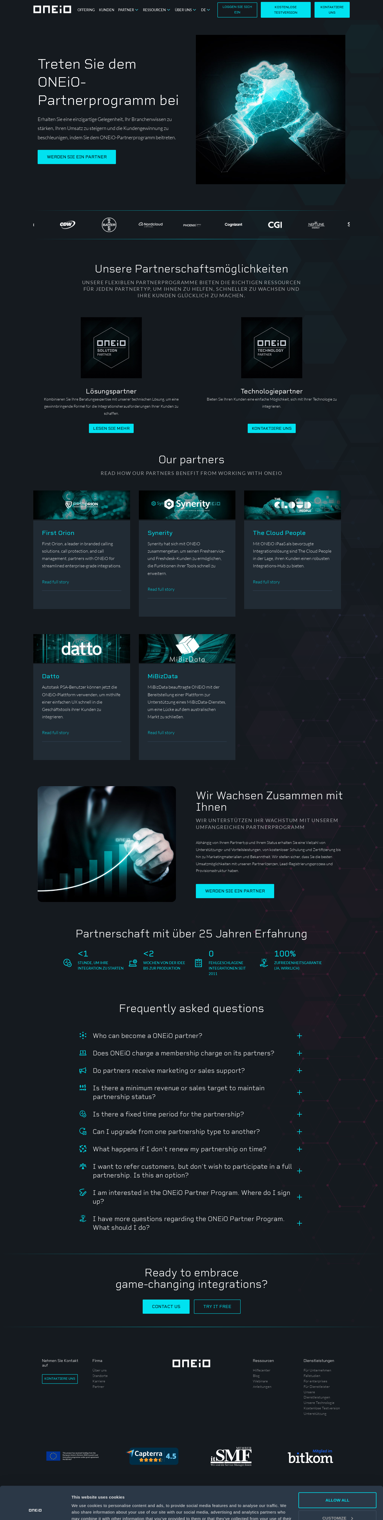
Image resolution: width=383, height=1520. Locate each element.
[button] (128, 10)
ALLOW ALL (337, 1469)
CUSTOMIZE (337, 1487)
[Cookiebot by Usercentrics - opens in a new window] (35, 1509)
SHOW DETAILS (87, 1509)
